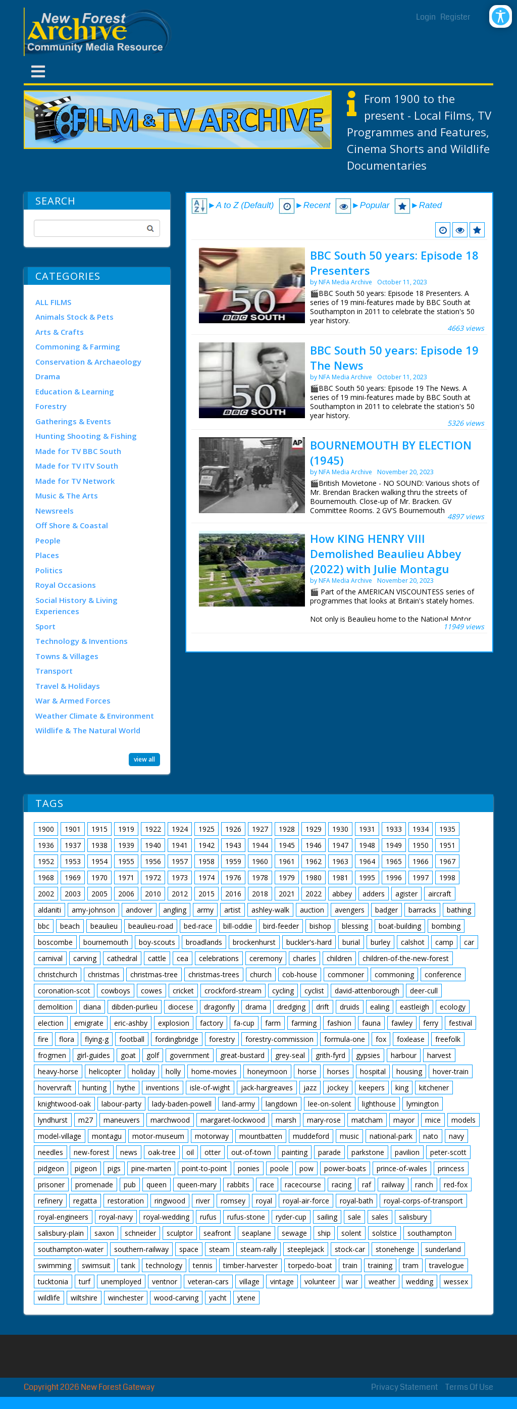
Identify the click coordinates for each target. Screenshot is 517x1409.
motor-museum (158, 1136)
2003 (73, 893)
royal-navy (116, 1217)
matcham (367, 1120)
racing (341, 1184)
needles (50, 1152)
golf (152, 1055)
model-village (59, 1136)
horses (338, 1071)
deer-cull (424, 990)
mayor (404, 1120)
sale (354, 1217)
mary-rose (324, 1120)
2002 (46, 893)
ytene (246, 1297)
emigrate (89, 1023)
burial (351, 942)
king (401, 1087)
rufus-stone (246, 1217)
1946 (313, 845)
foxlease (411, 1039)
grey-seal (290, 1055)
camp (444, 942)
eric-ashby (130, 1023)
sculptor (180, 1233)
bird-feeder (281, 926)
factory (211, 1023)
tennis (203, 1265)
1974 (206, 877)
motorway (212, 1136)
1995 (367, 877)
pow (306, 1168)
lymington (422, 1104)
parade (329, 1152)
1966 (420, 861)
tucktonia (53, 1281)
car (469, 942)
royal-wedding (166, 1217)
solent (351, 1233)
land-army (238, 1104)
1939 (126, 845)
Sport (45, 626)
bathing (459, 910)
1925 (206, 829)
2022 (313, 893)
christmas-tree (154, 974)
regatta (85, 1200)
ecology (453, 1007)
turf (84, 1281)
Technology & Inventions (81, 641)
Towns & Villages (66, 656)
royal (264, 1200)
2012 (180, 893)
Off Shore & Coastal (71, 525)
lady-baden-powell (182, 1104)
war (352, 1281)
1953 (73, 861)
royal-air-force (306, 1200)
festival (460, 1023)
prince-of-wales (402, 1168)
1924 (180, 829)
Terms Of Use (469, 1387)
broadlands (204, 942)
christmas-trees (213, 974)
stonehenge (395, 1249)
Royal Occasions (65, 585)
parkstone (367, 1152)
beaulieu (104, 926)
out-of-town (251, 1152)
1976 (233, 877)
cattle (157, 958)
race (267, 1184)
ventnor (164, 1281)
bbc (43, 926)
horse (307, 1071)
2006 (126, 893)
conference (443, 974)
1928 (287, 829)
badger (386, 910)
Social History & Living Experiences (76, 606)
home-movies (214, 1071)
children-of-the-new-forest (406, 958)
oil (190, 1152)
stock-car (350, 1249)
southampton (429, 1233)
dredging (291, 1007)
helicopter (105, 1071)
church (261, 974)
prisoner (51, 1184)
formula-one (344, 1039)
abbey (342, 893)
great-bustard (242, 1055)
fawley (401, 1023)
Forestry (51, 406)
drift (322, 1007)
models (463, 1120)
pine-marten (151, 1168)
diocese (180, 1007)
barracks (422, 910)
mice (433, 1120)
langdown (281, 1104)
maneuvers (122, 1120)
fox (381, 1039)
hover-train (451, 1071)
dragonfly (219, 1007)
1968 (46, 877)
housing (409, 1071)
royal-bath (356, 1200)
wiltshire (84, 1297)
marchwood (170, 1120)
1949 (394, 845)
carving (84, 958)
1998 (447, 877)
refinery (50, 1200)
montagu (107, 1136)
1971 (126, 877)
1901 (73, 829)
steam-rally (258, 1249)
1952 (46, 861)
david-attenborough (367, 990)
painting (294, 1152)
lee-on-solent (329, 1104)
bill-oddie (237, 926)
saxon (104, 1233)
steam (219, 1249)
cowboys (115, 990)
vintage (282, 1281)
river (203, 1200)
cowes (151, 990)
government (190, 1055)
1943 (233, 845)
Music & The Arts (66, 495)
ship (324, 1233)
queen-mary (197, 1184)
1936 (46, 845)
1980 (313, 877)
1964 (367, 861)
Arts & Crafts (59, 332)
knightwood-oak (64, 1104)
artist (232, 910)
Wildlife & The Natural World (87, 730)
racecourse (303, 1184)
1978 (260, 877)
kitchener (434, 1087)
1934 (420, 829)
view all (144, 759)
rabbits (238, 1184)
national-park (391, 1136)
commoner (346, 974)
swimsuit (96, 1265)
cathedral (122, 958)
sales (380, 1217)
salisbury (413, 1217)
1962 (313, 861)
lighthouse (379, 1104)
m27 (85, 1120)
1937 (73, 845)
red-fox (456, 1184)
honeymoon (267, 1071)
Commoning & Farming (77, 346)
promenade (94, 1184)
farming (304, 1023)
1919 (126, 829)
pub (130, 1184)
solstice (384, 1233)
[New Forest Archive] (99, 32)
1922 (153, 829)
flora (66, 1039)
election (51, 1023)
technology (164, 1265)
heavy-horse (58, 1071)
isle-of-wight (210, 1087)
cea (182, 958)
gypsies (368, 1055)
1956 (153, 861)
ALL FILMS (53, 302)
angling (174, 910)
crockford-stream (233, 990)
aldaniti (49, 910)
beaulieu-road (150, 926)
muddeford (311, 1136)
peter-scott (448, 1152)
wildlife (49, 1297)
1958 (206, 861)
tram (411, 1265)
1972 (153, 877)
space (188, 1249)
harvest (439, 1055)
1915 (99, 829)
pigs (114, 1168)
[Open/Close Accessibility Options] (500, 16)
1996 (394, 877)
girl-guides (93, 1055)
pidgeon (51, 1168)
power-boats (345, 1168)
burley (380, 942)
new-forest (92, 1152)
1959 (233, 861)
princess (451, 1168)
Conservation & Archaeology (88, 362)
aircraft (439, 893)
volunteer (319, 1281)
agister (406, 893)
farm (273, 1023)
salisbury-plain (61, 1233)
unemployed (121, 1281)
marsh (286, 1120)
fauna (371, 1023)
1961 (287, 861)
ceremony (265, 958)
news (128, 1152)
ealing (379, 1007)
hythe (126, 1087)
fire (43, 1039)
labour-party (121, 1104)
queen (156, 1184)
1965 (394, 861)
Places (47, 555)
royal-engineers (63, 1217)
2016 (233, 893)
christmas (104, 974)
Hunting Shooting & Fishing (86, 436)
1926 (233, 829)
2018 (260, 893)
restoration (126, 1200)
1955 (126, 861)
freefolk (447, 1039)
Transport (54, 671)
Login (426, 17)
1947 (340, 845)
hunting (94, 1087)
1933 (394, 829)
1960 (260, 861)
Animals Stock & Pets (74, 317)
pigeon (86, 1168)
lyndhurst (53, 1120)
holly (173, 1071)
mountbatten (260, 1136)
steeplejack (305, 1249)
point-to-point (204, 1168)
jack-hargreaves (267, 1087)
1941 (180, 845)
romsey (233, 1200)
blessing (355, 926)
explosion (173, 1023)
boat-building (400, 926)
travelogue (446, 1265)
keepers (372, 1087)
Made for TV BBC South (78, 451)
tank (128, 1265)
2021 (287, 893)
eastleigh (414, 1007)
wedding (419, 1281)
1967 (447, 861)
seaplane (256, 1233)
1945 (287, 845)
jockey (337, 1087)
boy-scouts (157, 942)
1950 (420, 845)
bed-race (198, 926)
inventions (162, 1087)
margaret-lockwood (232, 1120)
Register (455, 17)
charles (304, 958)
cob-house (299, 974)
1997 (420, 877)
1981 (340, 877)
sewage (294, 1233)
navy (456, 1136)
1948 (367, 845)
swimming (54, 1265)
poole (279, 1168)
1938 (99, 845)
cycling (283, 990)
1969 (73, 877)
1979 (287, 877)
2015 (206, 893)
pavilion (407, 1152)
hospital (373, 1071)
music (349, 1136)
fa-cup (244, 1023)
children (339, 958)
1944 (260, 845)
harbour (404, 1055)
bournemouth (105, 942)
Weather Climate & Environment (94, 716)
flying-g (97, 1039)
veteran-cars (208, 1281)
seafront (217, 1233)
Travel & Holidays (67, 686)
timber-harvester (250, 1265)
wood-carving (176, 1297)
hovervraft (55, 1087)
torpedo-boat (310, 1265)
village (249, 1281)
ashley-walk (270, 910)
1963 (340, 861)
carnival (50, 958)
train (350, 1265)
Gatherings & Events (73, 421)
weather (382, 1281)
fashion (339, 1023)
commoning (394, 974)
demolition (55, 1007)
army (205, 910)
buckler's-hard (309, 942)
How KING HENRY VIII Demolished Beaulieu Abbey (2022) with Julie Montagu (385, 553)
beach (70, 926)
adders (374, 893)
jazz (310, 1087)
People (48, 540)
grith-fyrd (330, 1055)
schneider (140, 1233)
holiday (143, 1071)
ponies (249, 1168)
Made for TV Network (75, 481)
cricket (183, 990)
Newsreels (54, 511)
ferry (430, 1023)
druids (349, 1007)
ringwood (169, 1200)
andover (139, 910)
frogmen (52, 1055)
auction (312, 910)
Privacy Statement (404, 1387)
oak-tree (162, 1152)
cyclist (314, 990)
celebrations (219, 958)
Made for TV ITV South (76, 466)
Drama (47, 376)
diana (92, 1007)
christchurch (57, 974)
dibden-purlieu (135, 1007)
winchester (125, 1297)
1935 (447, 829)
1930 (340, 829)
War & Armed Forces (73, 700)
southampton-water (71, 1249)
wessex (456, 1281)
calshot (413, 942)
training (380, 1265)
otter (212, 1152)
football (131, 1039)
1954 (99, 861)
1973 (180, 877)
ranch (424, 1184)
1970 (99, 877)
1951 (447, 845)
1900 (46, 829)
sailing (327, 1217)
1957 (180, 861)
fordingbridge (176, 1039)
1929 (313, 829)
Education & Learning (74, 391)
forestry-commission (279, 1039)
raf (366, 1184)
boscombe (55, 942)
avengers (350, 910)
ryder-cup (291, 1217)
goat (128, 1055)
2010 (153, 893)
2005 (99, 893)
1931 (367, 829)
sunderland (443, 1249)
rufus (208, 1217)
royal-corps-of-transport (423, 1200)
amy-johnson (93, 910)
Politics (49, 570)
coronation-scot (64, 990)
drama (256, 1007)
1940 (153, 845)
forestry (222, 1039)
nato (430, 1136)
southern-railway (141, 1249)
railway (393, 1184)
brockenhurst (254, 942)
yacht (218, 1297)
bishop (320, 926)
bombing (446, 926)
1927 (260, 829)
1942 (206, 845)
